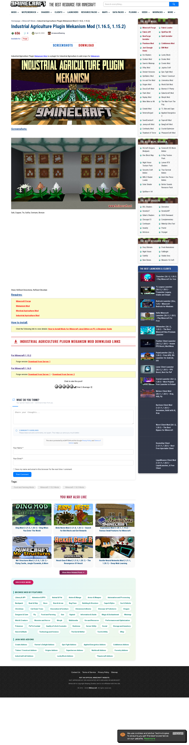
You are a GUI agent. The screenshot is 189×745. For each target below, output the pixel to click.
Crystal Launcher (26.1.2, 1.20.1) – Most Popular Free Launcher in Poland (166, 428)
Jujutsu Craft (166, 68)
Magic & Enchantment (110, 668)
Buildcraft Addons (99, 704)
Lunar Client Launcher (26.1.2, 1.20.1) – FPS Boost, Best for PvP (165, 409)
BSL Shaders (147, 207)
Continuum (146, 224)
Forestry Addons (121, 704)
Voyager (164, 232)
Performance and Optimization (117, 674)
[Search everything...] (136, 4)
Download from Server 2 (64, 428)
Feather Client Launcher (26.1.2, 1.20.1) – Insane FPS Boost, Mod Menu (166, 373)
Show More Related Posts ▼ (73, 626)
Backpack (19, 656)
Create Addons (21, 698)
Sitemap (114, 726)
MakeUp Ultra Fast (168, 224)
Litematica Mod (167, 80)
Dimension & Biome (83, 662)
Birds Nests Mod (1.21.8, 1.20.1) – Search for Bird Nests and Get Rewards (73, 582)
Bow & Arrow (58, 656)
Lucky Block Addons (65, 709)
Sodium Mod (147, 59)
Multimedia (73, 674)
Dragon (126, 662)
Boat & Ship (33, 656)
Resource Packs (89, 12)
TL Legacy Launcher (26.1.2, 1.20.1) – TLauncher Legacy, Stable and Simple (164, 299)
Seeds (145, 12)
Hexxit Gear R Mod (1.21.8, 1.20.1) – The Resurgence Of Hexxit (73, 615)
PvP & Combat (34, 679)
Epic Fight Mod (167, 72)
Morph (59, 674)
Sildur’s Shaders (148, 215)
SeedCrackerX (148, 120)
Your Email (18, 512)
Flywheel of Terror (149, 133)
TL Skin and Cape (167, 109)
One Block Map (148, 155)
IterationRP (165, 211)
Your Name (18, 501)
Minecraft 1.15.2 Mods (49, 541)
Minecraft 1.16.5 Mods (74, 541)
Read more (149, 738)
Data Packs (118, 12)
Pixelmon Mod (148, 43)
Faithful (145, 256)
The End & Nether (78, 685)
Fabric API (147, 32)
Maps (105, 12)
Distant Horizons (149, 72)
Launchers (72, 12)
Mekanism (95, 56)
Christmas (19, 662)
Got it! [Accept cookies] (178, 734)
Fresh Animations (167, 247)
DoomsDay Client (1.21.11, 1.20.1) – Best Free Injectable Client (165, 501)
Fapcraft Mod (166, 120)
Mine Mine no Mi (149, 101)
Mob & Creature (21, 674)
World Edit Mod (167, 84)
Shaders (45, 12)
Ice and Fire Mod (149, 80)
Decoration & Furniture (59, 662)
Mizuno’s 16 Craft (167, 260)
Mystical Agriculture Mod (27, 364)
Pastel (163, 228)
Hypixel (72, 668)
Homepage (15, 21)
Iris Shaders (147, 55)
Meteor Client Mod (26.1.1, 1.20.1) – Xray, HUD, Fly (165, 446)
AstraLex (146, 232)
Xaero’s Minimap (148, 63)
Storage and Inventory (122, 679)
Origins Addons (51, 704)
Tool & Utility (102, 685)
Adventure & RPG (38, 651)
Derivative (165, 207)
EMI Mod (164, 48)
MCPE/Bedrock (29, 12)
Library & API (20, 651)
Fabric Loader (167, 28)
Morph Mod (165, 97)
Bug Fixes (73, 656)
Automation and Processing (119, 651)
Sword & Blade (21, 685)
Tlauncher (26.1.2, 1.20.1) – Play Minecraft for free (166, 280)
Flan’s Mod (146, 93)
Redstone (76, 679)
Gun (62, 668)
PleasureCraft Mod (168, 133)
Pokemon (19, 679)
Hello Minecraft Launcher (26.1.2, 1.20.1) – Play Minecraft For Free (166, 336)
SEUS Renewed (167, 215)
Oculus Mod (165, 59)
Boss (45, 656)
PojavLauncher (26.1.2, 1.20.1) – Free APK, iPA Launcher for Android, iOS (165, 391)
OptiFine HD (166, 32)
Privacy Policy (86, 494)
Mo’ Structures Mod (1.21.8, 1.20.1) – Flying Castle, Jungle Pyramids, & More (31, 615)
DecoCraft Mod (148, 89)
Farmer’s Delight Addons (44, 698)
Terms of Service (89, 726)
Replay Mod (147, 97)
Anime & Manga (75, 651)
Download (86, 45)
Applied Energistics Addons (95, 698)
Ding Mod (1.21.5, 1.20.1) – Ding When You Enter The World (32, 582)
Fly (34, 668)
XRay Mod (146, 68)
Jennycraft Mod (148, 124)
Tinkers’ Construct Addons (26, 704)
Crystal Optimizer (167, 129)
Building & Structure (90, 656)
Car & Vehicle (125, 656)
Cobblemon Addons (121, 698)
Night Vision (147, 251)
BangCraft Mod (167, 124)
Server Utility (91, 679)
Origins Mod (147, 84)
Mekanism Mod (40, 56)
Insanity (145, 228)
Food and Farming (48, 668)
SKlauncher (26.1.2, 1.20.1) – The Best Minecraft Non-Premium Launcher (165, 354)
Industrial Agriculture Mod (27, 369)
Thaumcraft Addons (105, 709)
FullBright (164, 251)
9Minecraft (93, 741)
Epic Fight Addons (69, 698)
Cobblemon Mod (167, 43)
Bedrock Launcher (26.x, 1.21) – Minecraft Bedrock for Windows (165, 317)
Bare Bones (147, 260)
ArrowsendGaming (58, 33)
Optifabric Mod (148, 76)
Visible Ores (165, 256)
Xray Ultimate (147, 247)
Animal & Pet (57, 651)
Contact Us (75, 726)
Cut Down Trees (37, 662)
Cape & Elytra (109, 656)
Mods (14, 12)
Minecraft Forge (23, 354)
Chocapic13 (147, 219)
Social (104, 679)
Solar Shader (147, 184)
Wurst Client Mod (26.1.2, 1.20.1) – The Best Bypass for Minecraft (166, 483)
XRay (122, 685)
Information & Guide (88, 668)
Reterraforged (148, 113)
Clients (58, 12)
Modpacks (158, 12)
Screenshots (63, 45)
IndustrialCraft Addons (24, 709)
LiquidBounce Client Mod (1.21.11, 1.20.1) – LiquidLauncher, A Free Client (166, 520)
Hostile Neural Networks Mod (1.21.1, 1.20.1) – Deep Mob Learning (115, 615)
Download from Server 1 (39, 415)
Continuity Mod (148, 129)
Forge (25, 39)
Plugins (133, 12)
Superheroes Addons (74, 704)
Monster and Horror (42, 674)
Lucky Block (165, 55)
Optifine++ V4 (148, 191)
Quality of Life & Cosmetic (56, 679)
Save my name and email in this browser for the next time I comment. (43, 522)
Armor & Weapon (94, 651)
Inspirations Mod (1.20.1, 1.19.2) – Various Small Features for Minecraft (115, 582)
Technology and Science (49, 685)
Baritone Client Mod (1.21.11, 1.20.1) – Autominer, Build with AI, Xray (166, 464)
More (170, 12)
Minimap (127, 668)
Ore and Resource (92, 674)
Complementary (167, 219)
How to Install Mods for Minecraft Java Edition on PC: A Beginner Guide (80, 382)
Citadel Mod (147, 109)
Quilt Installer (166, 36)
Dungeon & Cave (21, 668)
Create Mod (165, 63)
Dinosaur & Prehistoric (107, 662)
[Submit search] (174, 4)
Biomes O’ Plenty (167, 89)
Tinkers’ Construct (168, 76)
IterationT (146, 211)
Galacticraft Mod (167, 93)
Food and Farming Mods (24, 541)
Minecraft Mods (28, 21)
